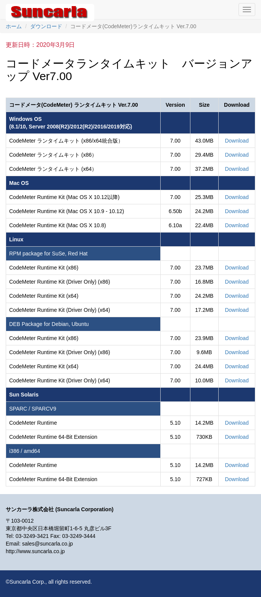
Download (236, 141)
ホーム (14, 26)
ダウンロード (46, 26)
